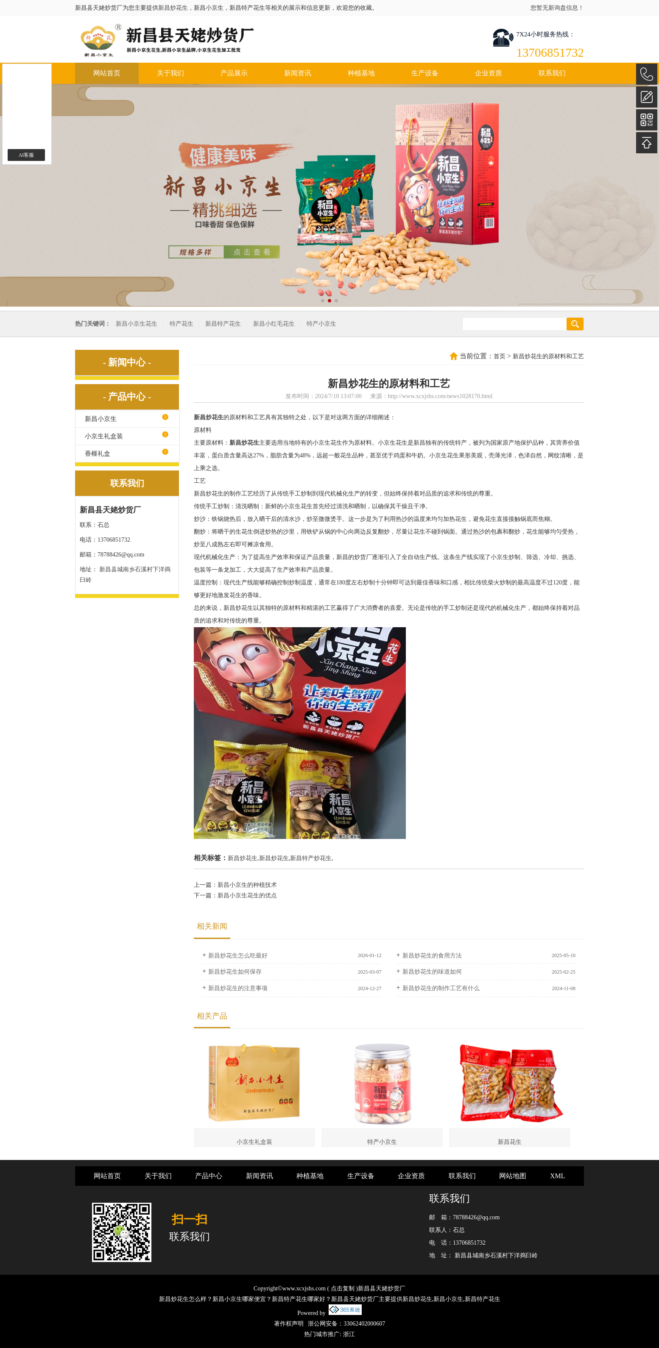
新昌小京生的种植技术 (247, 885)
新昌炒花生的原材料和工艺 (548, 356)
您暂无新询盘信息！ (557, 8)
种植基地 (361, 73)
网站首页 (106, 73)
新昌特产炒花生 (311, 858)
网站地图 (512, 1175)
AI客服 (26, 155)
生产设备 (424, 73)
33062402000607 (364, 1323)
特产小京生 (321, 324)
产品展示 (234, 73)
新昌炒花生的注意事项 (238, 988)
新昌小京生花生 (136, 324)
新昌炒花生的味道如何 (432, 972)
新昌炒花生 (173, 8)
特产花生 (181, 324)
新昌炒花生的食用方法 (432, 955)
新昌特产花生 (223, 324)
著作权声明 (289, 1323)
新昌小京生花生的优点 (247, 895)
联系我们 (552, 73)
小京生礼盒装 (104, 436)
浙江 (349, 1334)
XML (557, 1175)
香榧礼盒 (97, 453)
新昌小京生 (101, 418)
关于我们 (170, 73)
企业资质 (488, 73)
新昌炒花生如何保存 (235, 972)
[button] (322, 300)
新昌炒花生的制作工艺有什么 (441, 988)
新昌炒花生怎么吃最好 (238, 955)
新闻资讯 (297, 73)
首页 (499, 356)
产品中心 (208, 1175)
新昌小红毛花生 (274, 324)
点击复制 (343, 1288)
